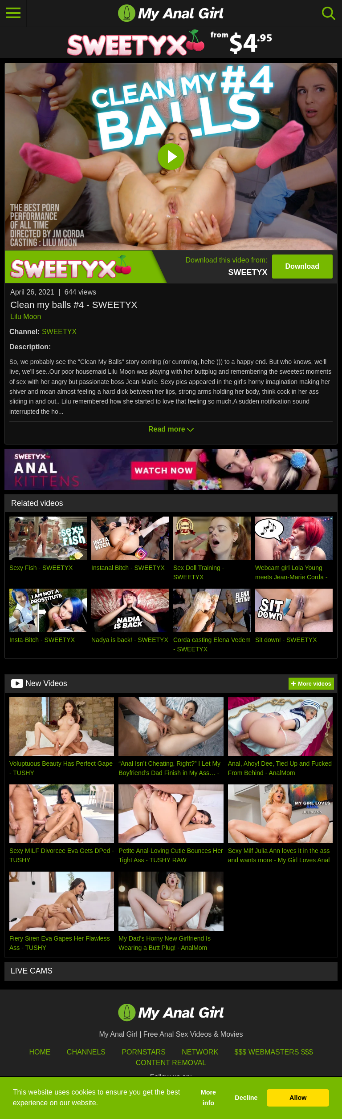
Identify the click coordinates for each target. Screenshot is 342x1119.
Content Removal (171, 1062)
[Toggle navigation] (13, 13)
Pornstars (143, 1052)
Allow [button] (297, 1097)
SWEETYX (59, 331)
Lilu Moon (25, 316)
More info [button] (208, 1098)
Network (200, 1052)
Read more (171, 429)
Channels (86, 1052)
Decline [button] (246, 1097)
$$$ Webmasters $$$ (274, 1052)
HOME (39, 1052)
